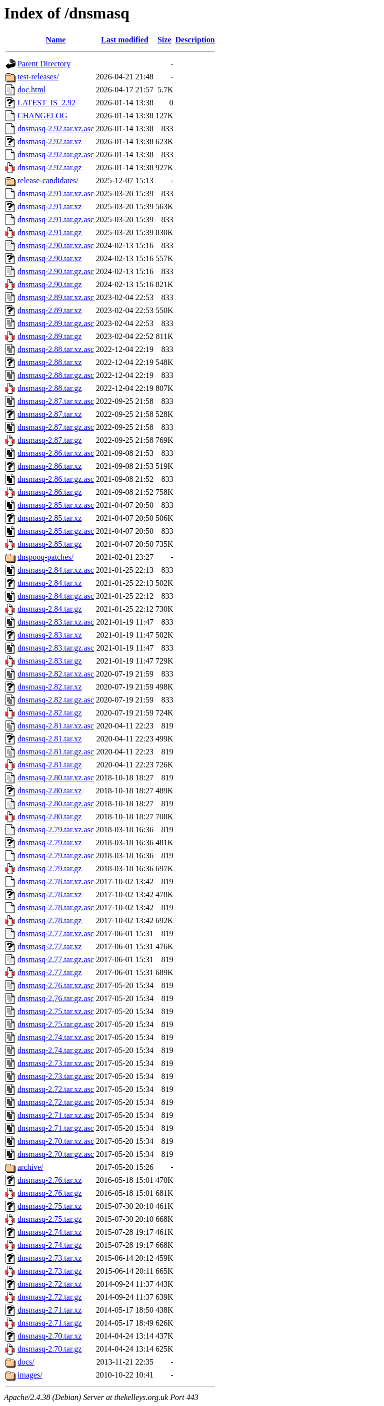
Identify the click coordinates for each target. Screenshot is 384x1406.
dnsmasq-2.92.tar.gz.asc (56, 154)
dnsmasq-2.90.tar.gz (50, 284)
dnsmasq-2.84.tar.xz (50, 583)
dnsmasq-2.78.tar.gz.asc (56, 907)
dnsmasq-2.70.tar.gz (50, 1349)
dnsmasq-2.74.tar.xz (50, 1232)
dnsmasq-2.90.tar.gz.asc (56, 271)
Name (56, 39)
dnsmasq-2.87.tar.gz (50, 440)
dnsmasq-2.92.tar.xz (50, 141)
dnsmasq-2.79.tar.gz (50, 868)
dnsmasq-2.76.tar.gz (50, 1193)
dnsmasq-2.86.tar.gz (50, 492)
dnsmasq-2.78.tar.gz (50, 920)
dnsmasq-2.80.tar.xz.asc (56, 777)
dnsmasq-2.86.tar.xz (50, 466)
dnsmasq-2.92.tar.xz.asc (56, 128)
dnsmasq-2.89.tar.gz (50, 336)
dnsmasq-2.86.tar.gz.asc (56, 479)
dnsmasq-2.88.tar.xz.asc (56, 349)
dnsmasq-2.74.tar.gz (50, 1245)
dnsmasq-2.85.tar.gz (50, 544)
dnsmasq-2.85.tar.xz (50, 518)
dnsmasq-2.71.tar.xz (50, 1310)
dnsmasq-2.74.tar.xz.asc (56, 1037)
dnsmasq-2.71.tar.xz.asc (56, 1115)
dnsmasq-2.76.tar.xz (50, 1180)
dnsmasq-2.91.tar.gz (50, 232)
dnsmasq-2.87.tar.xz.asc (56, 401)
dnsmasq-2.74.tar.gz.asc (56, 1050)
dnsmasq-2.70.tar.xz (50, 1336)
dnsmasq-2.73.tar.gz (50, 1271)
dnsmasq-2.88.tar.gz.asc (56, 375)
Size (165, 39)
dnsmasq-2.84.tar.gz (50, 609)
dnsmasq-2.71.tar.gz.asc (56, 1128)
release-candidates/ (48, 180)
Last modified (124, 39)
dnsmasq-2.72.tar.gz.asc (56, 1102)
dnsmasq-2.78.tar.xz (50, 894)
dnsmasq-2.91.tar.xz (50, 206)
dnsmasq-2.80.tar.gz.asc (56, 803)
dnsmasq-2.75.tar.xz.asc (56, 1011)
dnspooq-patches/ (46, 557)
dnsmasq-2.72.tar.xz (50, 1284)
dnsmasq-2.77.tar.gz (50, 972)
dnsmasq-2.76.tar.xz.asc (56, 985)
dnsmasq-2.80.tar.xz (50, 790)
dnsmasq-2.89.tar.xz (50, 310)
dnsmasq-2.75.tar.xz (50, 1206)
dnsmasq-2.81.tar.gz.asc (56, 751)
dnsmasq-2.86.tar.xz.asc (56, 453)
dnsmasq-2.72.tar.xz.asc (56, 1089)
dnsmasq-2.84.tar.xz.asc (56, 570)
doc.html (32, 89)
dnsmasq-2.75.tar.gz (50, 1219)
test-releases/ (38, 76)
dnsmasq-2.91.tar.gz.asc (56, 219)
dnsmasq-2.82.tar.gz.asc (56, 700)
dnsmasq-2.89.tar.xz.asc (56, 297)
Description (195, 39)
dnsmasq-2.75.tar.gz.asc (56, 1024)
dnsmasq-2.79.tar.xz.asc (56, 829)
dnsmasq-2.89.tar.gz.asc (56, 323)
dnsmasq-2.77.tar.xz (50, 946)
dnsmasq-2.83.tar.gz (50, 661)
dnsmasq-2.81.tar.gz (50, 764)
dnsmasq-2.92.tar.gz (50, 167)
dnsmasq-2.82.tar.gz (50, 712)
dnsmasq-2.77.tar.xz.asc (56, 933)
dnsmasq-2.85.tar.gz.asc (56, 531)
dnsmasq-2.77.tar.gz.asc (56, 959)
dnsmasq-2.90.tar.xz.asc (56, 245)
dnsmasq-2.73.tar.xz (50, 1258)
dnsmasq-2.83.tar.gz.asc (56, 648)
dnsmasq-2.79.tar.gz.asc (56, 855)
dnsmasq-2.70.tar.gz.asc (56, 1154)
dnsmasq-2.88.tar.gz (50, 388)
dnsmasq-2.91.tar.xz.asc (56, 193)
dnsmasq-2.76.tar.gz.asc (56, 998)
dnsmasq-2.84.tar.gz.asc (56, 596)
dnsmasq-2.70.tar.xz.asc (56, 1141)
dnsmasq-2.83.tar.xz (50, 635)
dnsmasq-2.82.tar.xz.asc (56, 674)
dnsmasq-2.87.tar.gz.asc (56, 427)
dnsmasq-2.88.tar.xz (50, 362)
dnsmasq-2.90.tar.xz (50, 258)
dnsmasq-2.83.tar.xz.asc (56, 622)
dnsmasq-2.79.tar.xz (50, 842)
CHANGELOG (43, 115)
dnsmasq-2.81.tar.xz (50, 738)
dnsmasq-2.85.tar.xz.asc (56, 505)
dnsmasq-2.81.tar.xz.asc (56, 725)
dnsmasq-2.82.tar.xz (50, 687)
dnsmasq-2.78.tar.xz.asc (56, 881)
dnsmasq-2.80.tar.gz (50, 816)
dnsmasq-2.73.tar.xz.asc (56, 1063)
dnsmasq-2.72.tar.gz (50, 1297)
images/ (30, 1375)
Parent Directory (44, 63)
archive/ (31, 1167)
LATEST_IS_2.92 (47, 102)
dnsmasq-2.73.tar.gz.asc (56, 1076)
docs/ (26, 1362)
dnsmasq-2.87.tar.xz (50, 414)
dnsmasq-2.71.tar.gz (50, 1323)
